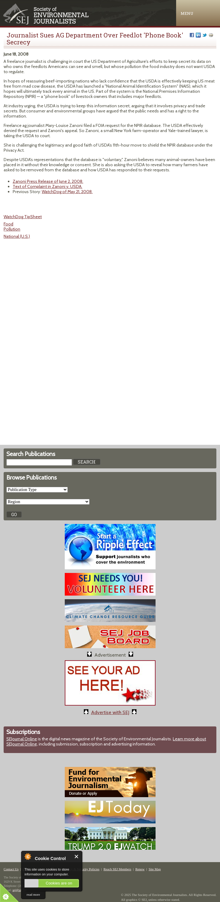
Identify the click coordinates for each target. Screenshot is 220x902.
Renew (140, 869)
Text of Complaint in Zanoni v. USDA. (47, 186)
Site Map (155, 869)
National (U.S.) (17, 236)
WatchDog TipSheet (23, 216)
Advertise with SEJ (110, 712)
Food (8, 224)
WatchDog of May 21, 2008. (67, 191)
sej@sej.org (19, 890)
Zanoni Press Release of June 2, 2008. (48, 181)
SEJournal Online (21, 739)
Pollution (12, 229)
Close (77, 856)
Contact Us (11, 869)
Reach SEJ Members (117, 869)
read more (33, 894)
